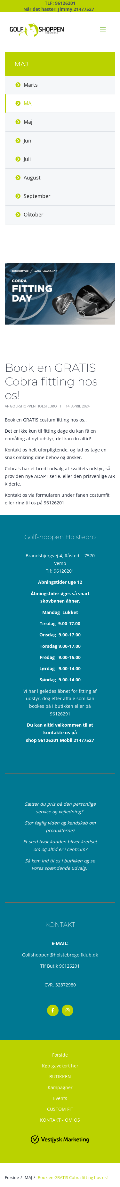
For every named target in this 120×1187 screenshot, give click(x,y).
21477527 (84, 9)
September (37, 196)
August (32, 177)
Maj (28, 121)
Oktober (34, 214)
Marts (31, 84)
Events (60, 1098)
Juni (28, 140)
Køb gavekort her (60, 1066)
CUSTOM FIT (60, 1109)
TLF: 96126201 (60, 3)
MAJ (28, 103)
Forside (60, 1055)
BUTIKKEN (60, 1076)
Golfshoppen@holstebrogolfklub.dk (60, 955)
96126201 (64, 571)
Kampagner (60, 1087)
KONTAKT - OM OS (60, 1120)
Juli (27, 159)
